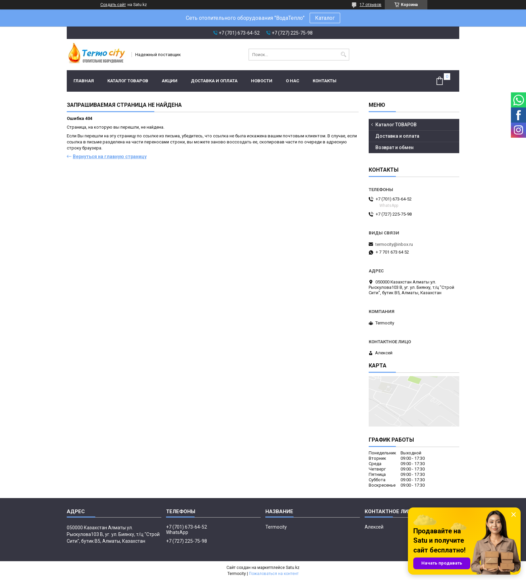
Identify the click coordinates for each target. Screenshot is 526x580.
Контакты (324, 80)
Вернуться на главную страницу (110, 156)
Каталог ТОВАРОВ (127, 80)
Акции (169, 80)
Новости (261, 80)
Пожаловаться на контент (274, 573)
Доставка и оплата (214, 80)
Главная (83, 80)
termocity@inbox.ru (394, 244)
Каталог (325, 18)
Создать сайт (113, 4)
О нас (292, 80)
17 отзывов (370, 4)
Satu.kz (293, 567)
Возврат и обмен (394, 147)
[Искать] (343, 54)
